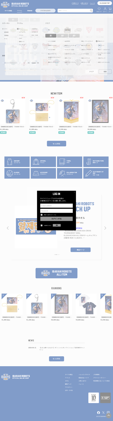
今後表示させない (47, 225)
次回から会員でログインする (50, 214)
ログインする (56, 219)
